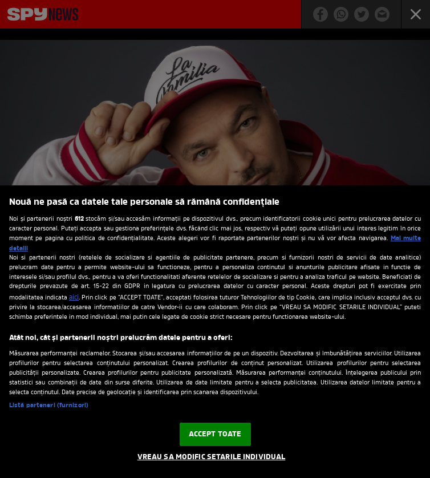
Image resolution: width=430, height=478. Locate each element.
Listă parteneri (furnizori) (48, 405)
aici (74, 297)
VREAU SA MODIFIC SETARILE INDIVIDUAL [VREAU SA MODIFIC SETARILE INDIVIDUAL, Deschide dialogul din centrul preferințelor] (211, 457)
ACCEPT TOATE (215, 434)
